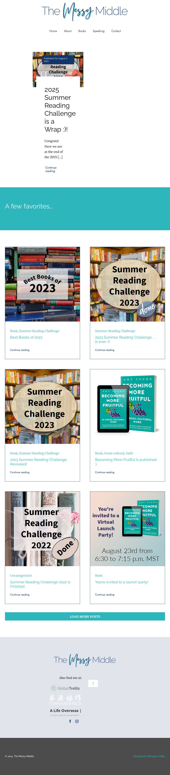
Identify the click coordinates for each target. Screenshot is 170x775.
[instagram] (77, 721)
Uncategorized (21, 575)
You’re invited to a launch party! (121, 582)
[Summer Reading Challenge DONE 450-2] (42, 493)
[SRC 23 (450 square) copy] (127, 248)
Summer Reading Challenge (39, 331)
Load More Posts (85, 617)
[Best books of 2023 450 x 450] (42, 248)
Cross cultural (114, 453)
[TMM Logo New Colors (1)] (85, 654)
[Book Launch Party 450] (127, 493)
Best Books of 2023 (26, 337)
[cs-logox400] (65, 696)
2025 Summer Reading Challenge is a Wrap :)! (60, 109)
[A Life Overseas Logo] (65, 708)
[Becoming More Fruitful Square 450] (127, 371)
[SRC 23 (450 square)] (42, 371)
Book (13, 331)
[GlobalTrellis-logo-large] (65, 685)
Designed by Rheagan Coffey (149, 756)
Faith (129, 453)
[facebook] (70, 721)
